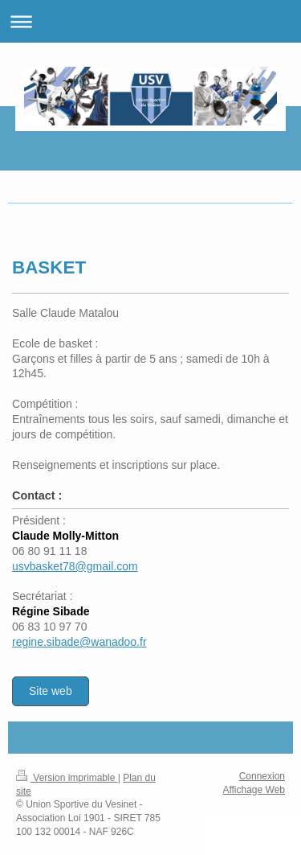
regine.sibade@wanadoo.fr (79, 641)
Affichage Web (253, 789)
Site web (50, 690)
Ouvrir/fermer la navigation (150, 21)
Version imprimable (67, 777)
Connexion (262, 776)
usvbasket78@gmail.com (75, 566)
